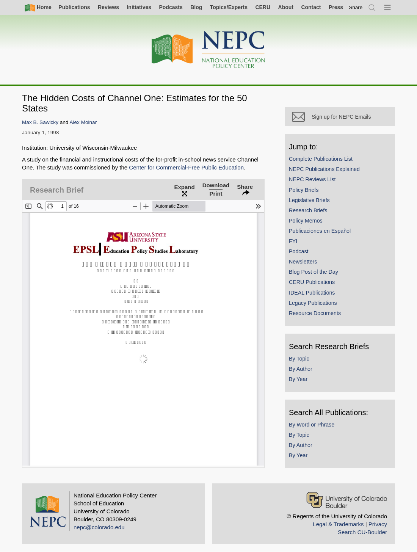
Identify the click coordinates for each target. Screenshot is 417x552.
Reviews (108, 7)
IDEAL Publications (312, 293)
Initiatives (139, 7)
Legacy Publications (313, 303)
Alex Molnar (83, 122)
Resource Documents (315, 313)
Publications (74, 7)
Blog (196, 7)
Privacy (377, 524)
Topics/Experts (229, 7)
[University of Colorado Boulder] (346, 499)
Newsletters (303, 262)
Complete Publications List (321, 159)
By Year (298, 379)
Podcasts (170, 7)
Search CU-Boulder (362, 532)
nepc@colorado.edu (99, 527)
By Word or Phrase (311, 425)
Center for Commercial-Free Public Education (186, 167)
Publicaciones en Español (320, 231)
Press (336, 7)
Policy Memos (306, 221)
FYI (293, 241)
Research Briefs (308, 210)
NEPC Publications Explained (324, 169)
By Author (300, 369)
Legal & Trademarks (338, 524)
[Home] (208, 50)
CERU (262, 7)
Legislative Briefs (309, 200)
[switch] (356, 7)
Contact (311, 7)
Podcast (299, 251)
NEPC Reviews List (312, 179)
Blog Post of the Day (313, 272)
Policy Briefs (303, 190)
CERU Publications (312, 282)
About (285, 7)
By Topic (299, 359)
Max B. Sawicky (40, 122)
